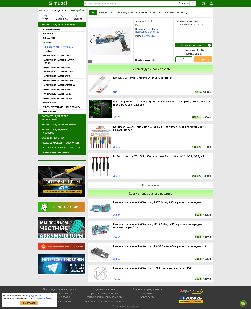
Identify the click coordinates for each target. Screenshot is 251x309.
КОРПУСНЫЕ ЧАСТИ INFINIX (57, 67)
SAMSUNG (150, 36)
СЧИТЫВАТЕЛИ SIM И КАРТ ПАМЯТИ (61, 107)
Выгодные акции (63, 207)
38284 (117, 176)
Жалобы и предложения (147, 289)
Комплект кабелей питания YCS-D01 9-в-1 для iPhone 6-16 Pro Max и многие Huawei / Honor (160, 128)
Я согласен (29, 303)
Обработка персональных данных (103, 301)
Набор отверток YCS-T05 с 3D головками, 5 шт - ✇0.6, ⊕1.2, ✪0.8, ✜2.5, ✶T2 (159, 156)
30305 (117, 278)
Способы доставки (60, 301)
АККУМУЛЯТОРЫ (51, 29)
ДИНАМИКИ (49, 38)
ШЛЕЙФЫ (48, 51)
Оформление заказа (60, 293)
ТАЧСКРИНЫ (49, 111)
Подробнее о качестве (147, 31)
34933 (117, 92)
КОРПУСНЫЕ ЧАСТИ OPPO (56, 76)
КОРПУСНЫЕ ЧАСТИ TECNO (57, 94)
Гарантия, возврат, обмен (104, 293)
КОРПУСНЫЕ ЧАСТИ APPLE (57, 56)
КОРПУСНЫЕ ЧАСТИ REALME (58, 80)
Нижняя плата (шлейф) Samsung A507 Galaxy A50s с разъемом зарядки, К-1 (159, 202)
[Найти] (132, 3)
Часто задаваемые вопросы (59, 289)
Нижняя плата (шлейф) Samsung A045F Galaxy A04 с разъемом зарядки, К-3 (159, 246)
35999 (117, 259)
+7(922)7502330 (59, 10)
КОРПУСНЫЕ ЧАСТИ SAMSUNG (59, 85)
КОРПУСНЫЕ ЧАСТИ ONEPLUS (58, 72)
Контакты (43, 10)
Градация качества (103, 289)
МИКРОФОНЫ (50, 103)
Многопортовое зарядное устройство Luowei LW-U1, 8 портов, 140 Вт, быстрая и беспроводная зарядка (162, 103)
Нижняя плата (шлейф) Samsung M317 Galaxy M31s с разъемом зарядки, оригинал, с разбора (157, 226)
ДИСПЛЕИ (48, 33)
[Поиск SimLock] (192, 3)
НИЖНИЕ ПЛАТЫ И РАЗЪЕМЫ (58, 47)
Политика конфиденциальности (103, 297)
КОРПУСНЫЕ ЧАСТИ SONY (56, 89)
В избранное (142, 60)
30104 (117, 236)
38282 (117, 147)
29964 (117, 214)
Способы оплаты (60, 297)
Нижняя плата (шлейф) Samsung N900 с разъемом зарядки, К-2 (152, 268)
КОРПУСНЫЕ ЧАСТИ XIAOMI (57, 98)
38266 (117, 117)
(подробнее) (35, 295)
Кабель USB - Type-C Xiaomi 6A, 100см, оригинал (142, 77)
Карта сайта (147, 297)
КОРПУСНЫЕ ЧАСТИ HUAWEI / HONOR (58, 61)
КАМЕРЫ (47, 42)
